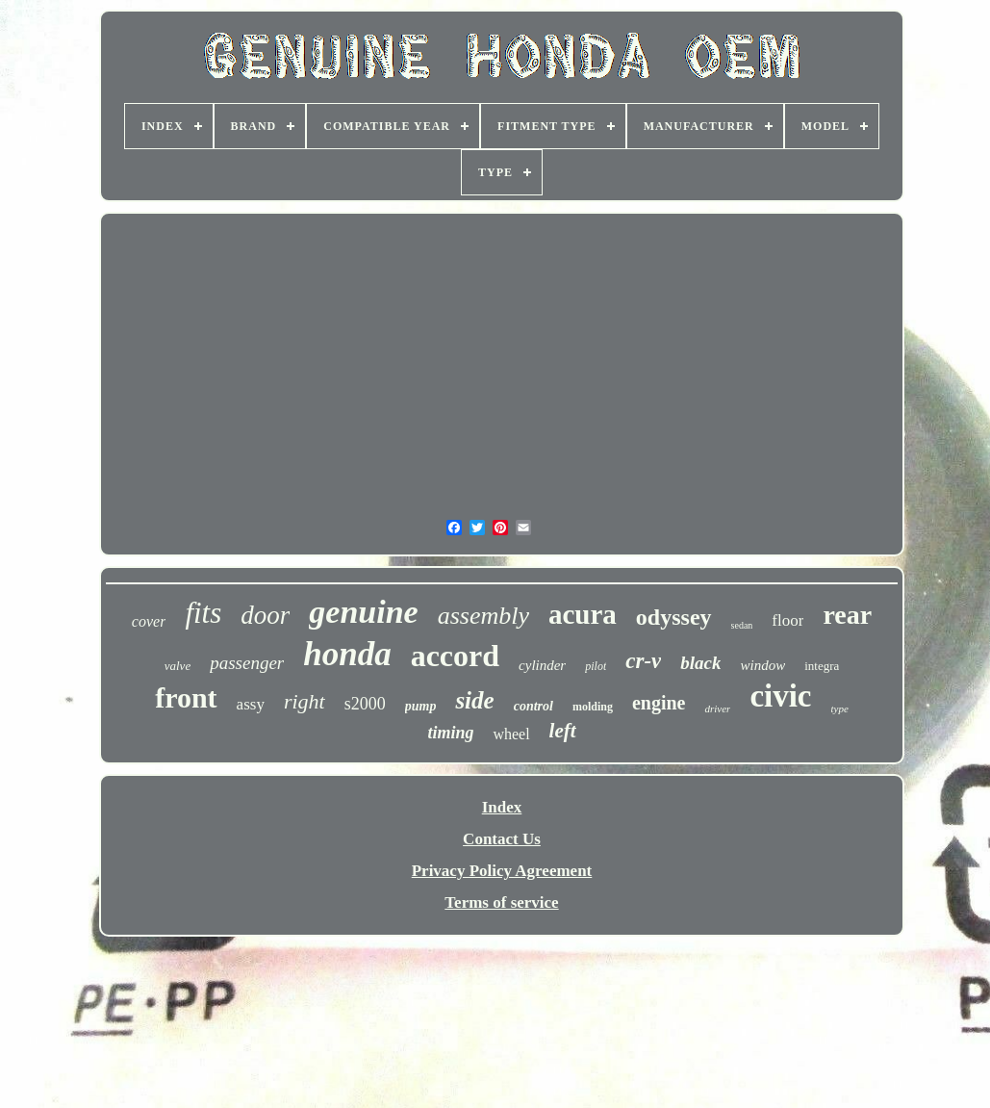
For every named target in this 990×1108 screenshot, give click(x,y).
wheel (511, 734)
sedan (742, 625)
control (533, 706)
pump (421, 706)
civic (780, 696)
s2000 (365, 703)
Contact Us (502, 839)
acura (582, 614)
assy (251, 704)
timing (450, 732)
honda (347, 654)
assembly (483, 616)
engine (659, 702)
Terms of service (501, 902)
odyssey (674, 617)
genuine (363, 612)
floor (787, 620)
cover (149, 621)
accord (455, 655)
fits (203, 613)
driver (717, 708)
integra (821, 665)
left (562, 730)
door (265, 615)
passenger (247, 663)
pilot (595, 666)
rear (847, 615)
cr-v (643, 661)
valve (177, 665)
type (840, 708)
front (185, 697)
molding (592, 706)
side (474, 700)
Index (502, 807)
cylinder (542, 665)
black (700, 663)
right (304, 701)
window (762, 665)
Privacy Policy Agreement (502, 871)
